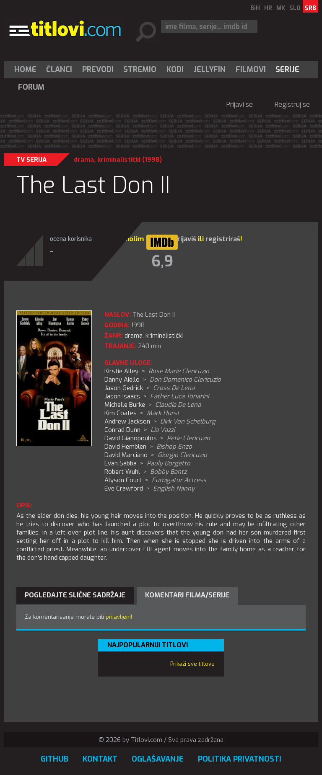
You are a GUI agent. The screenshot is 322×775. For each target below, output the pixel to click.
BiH (255, 8)
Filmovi (251, 70)
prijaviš (184, 239)
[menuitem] (27, 69)
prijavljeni (118, 616)
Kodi (175, 70)
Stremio (139, 70)
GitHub (54, 759)
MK (280, 8)
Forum (31, 87)
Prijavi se (239, 104)
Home (25, 70)
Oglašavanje (158, 759)
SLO (295, 8)
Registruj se (292, 104)
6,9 (162, 261)
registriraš (222, 239)
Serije (287, 70)
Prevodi (98, 70)
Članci (59, 70)
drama (84, 159)
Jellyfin (209, 70)
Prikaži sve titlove (192, 663)
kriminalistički (118, 159)
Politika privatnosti (239, 759)
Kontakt (100, 759)
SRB (310, 8)
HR (268, 8)
